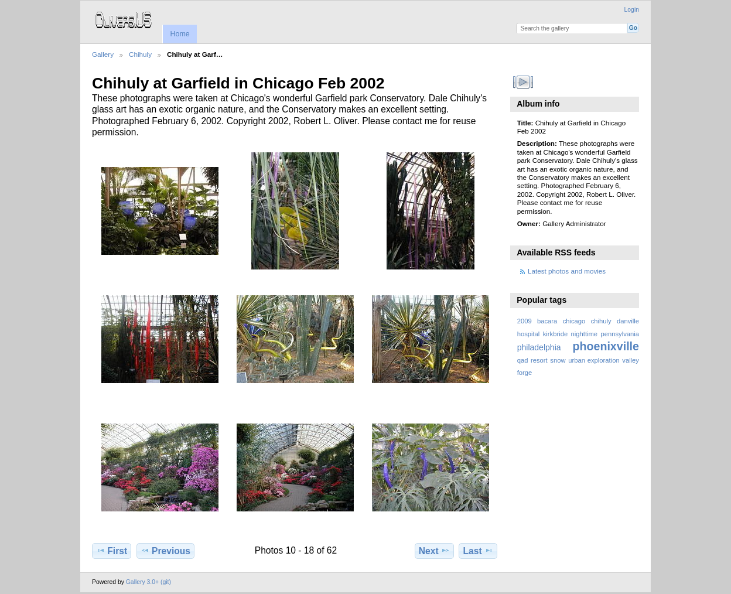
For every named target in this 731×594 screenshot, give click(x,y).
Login (631, 9)
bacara (547, 321)
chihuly (601, 321)
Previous (165, 550)
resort (539, 360)
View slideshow (523, 82)
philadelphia (539, 347)
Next (434, 550)
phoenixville (605, 346)
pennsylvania (620, 333)
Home (179, 34)
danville (628, 321)
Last (478, 550)
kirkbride (555, 333)
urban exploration (593, 360)
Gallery (103, 54)
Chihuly (140, 54)
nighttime (584, 333)
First (111, 550)
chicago (574, 321)
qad (522, 360)
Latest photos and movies (567, 271)
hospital (528, 333)
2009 (524, 321)
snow (557, 360)
